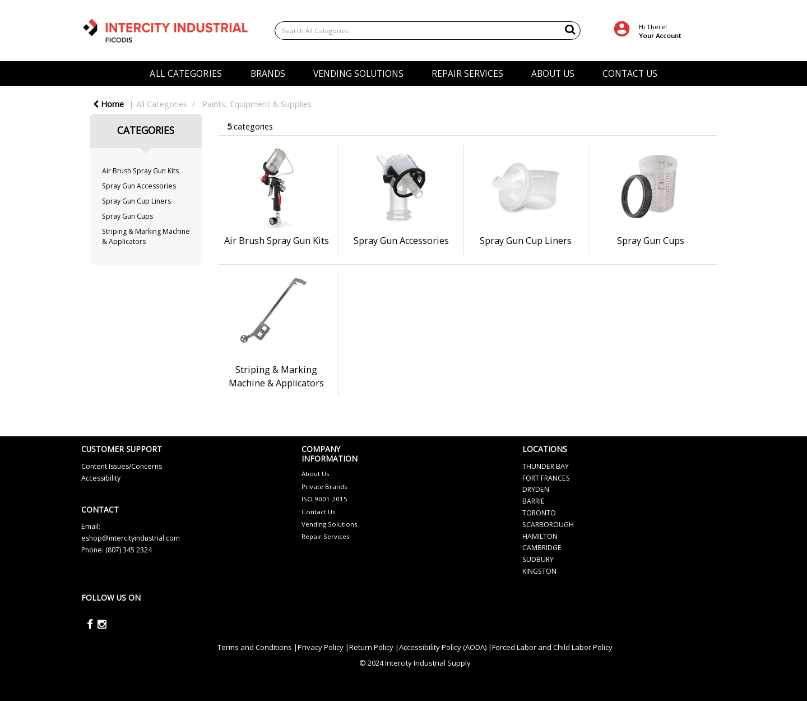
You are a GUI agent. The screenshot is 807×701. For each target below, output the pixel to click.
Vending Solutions (330, 524)
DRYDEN (535, 489)
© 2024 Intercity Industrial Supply (415, 663)
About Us (316, 473)
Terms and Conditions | (257, 647)
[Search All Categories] (428, 30)
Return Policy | (374, 647)
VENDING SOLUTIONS (358, 73)
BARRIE (533, 501)
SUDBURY (538, 559)
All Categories (161, 104)
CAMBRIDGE (542, 547)
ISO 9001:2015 (324, 499)
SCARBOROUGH (548, 524)
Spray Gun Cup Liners (136, 201)
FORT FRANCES (546, 478)
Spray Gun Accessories (139, 186)
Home (108, 104)
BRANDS (268, 73)
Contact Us (319, 512)
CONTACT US (629, 73)
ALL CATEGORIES (186, 73)
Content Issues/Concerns (121, 466)
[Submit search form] (570, 29)
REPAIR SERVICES (467, 73)
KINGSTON (539, 571)
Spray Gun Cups (127, 216)
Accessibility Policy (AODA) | (445, 647)
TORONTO (539, 513)
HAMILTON (540, 536)
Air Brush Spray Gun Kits (140, 171)
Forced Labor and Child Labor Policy (552, 647)
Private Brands (324, 486)
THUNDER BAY (545, 466)
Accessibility (100, 478)
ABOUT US (552, 73)
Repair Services (326, 536)
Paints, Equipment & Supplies (257, 104)
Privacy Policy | (323, 647)
